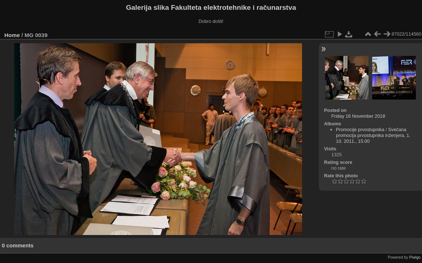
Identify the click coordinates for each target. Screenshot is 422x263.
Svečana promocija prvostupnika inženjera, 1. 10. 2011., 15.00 (373, 135)
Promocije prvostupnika (360, 129)
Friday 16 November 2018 (358, 116)
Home (12, 35)
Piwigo (415, 257)
